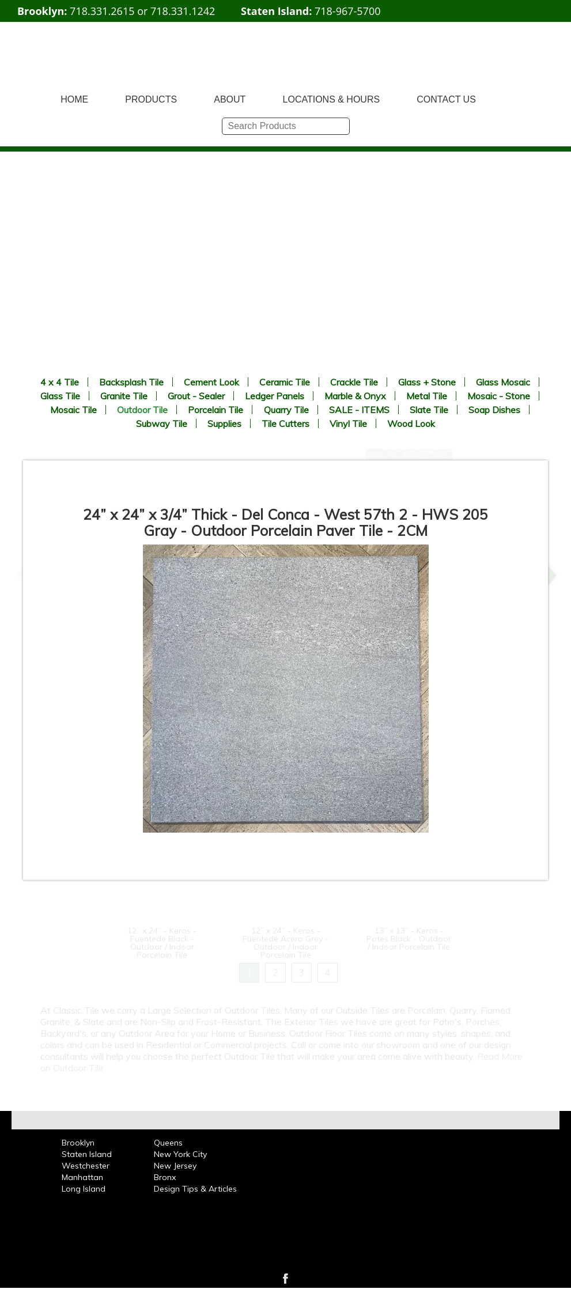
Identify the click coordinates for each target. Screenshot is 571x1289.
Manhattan (82, 1177)
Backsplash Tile (131, 382)
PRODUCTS (151, 99)
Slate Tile (429, 409)
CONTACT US (446, 99)
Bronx (165, 1177)
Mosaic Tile (73, 409)
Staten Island (87, 1154)
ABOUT (229, 99)
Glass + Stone (427, 382)
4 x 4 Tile (59, 382)
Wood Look (411, 423)
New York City (180, 1154)
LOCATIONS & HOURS (331, 99)
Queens (168, 1142)
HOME (74, 99)
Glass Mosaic (503, 382)
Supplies (224, 423)
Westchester (85, 1166)
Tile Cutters (285, 423)
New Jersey (175, 1166)
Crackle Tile (354, 382)
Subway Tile (161, 423)
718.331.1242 (182, 11)
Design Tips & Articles (195, 1189)
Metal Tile (426, 395)
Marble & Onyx (355, 395)
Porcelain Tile (215, 409)
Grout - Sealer (196, 395)
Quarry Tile (286, 409)
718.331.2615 (102, 11)
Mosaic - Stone (498, 395)
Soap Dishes (494, 409)
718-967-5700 (348, 11)
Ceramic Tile (284, 382)
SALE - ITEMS (359, 409)
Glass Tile (60, 395)
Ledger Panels (274, 395)
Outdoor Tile (142, 409)
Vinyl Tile (348, 423)
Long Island (83, 1189)
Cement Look (211, 382)
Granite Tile (124, 395)
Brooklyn (78, 1142)
